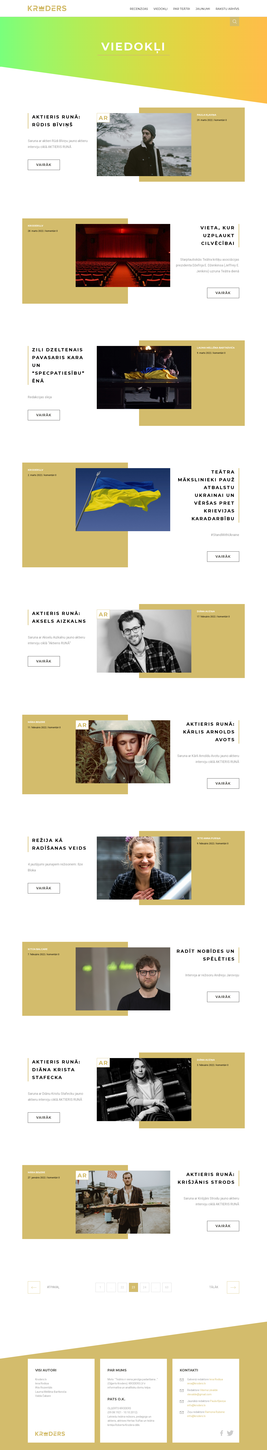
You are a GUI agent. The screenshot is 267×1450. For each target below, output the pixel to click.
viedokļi (161, 9)
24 (144, 1287)
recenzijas (139, 9)
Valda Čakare (43, 1395)
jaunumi (203, 9)
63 (167, 1287)
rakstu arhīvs (227, 9)
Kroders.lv (41, 1379)
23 (133, 1287)
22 (122, 1287)
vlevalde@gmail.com (199, 1394)
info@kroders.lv (196, 1405)
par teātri (181, 9)
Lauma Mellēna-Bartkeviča (50, 1391)
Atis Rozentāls (43, 1387)
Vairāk (44, 165)
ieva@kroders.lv (196, 1383)
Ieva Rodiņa (42, 1383)
